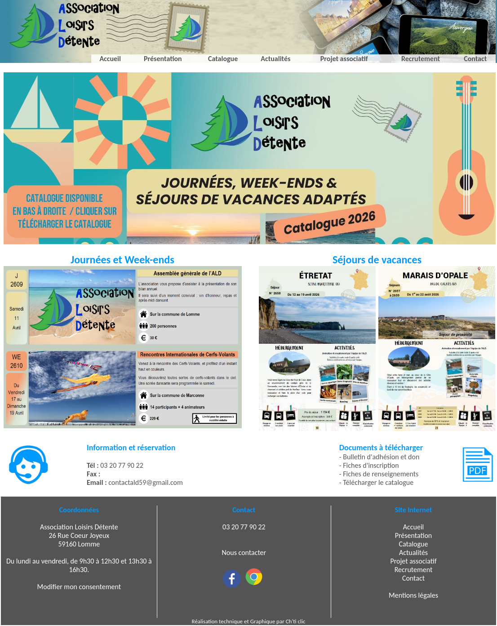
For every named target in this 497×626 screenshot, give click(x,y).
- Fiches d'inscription (369, 465)
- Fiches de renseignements (379, 474)
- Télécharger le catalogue (376, 482)
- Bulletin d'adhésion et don (379, 457)
